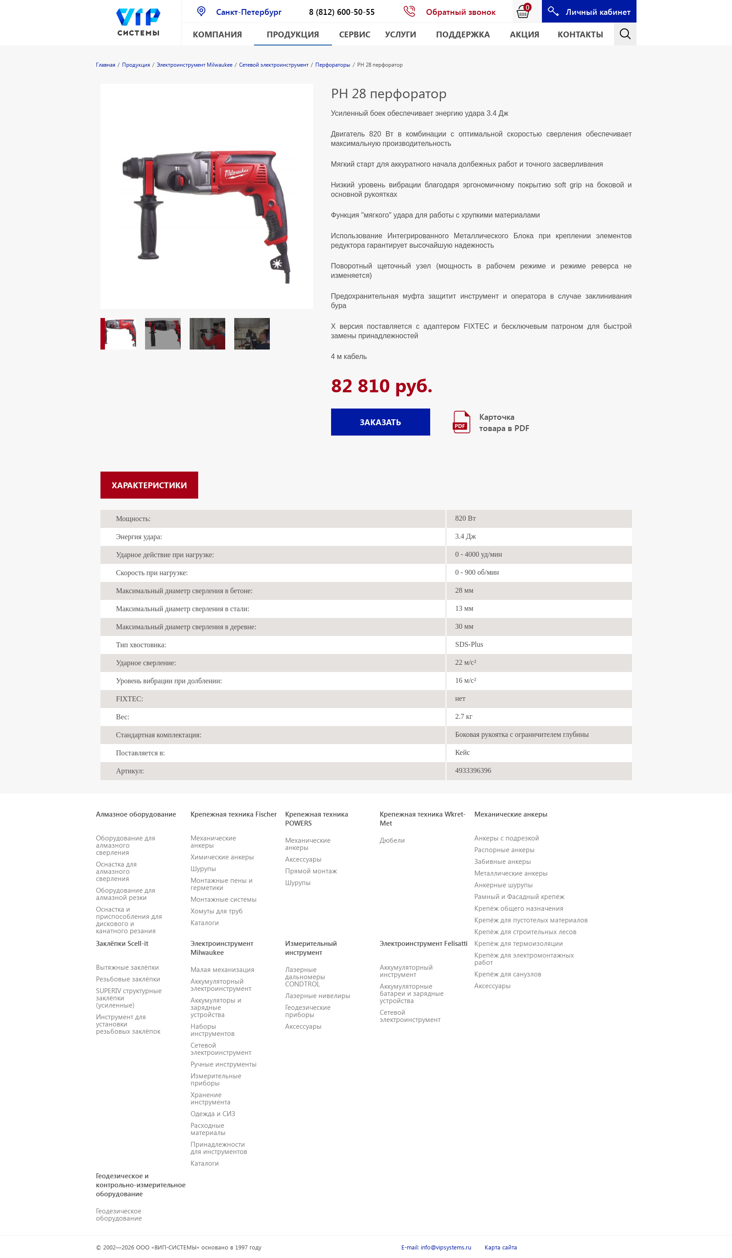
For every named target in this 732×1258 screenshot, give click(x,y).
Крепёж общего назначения (519, 908)
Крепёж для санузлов (507, 973)
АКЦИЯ (525, 34)
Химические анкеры (222, 856)
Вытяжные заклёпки (127, 967)
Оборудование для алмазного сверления (125, 845)
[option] (206, 205)
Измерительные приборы (216, 1079)
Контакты (580, 34)
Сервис (354, 34)
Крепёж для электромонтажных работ (524, 958)
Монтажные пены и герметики (222, 884)
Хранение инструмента (211, 1098)
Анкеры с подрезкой (506, 837)
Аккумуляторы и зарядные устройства (216, 1007)
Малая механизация (223, 969)
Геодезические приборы (308, 1011)
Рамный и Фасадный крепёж (519, 896)
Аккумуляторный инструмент (406, 971)
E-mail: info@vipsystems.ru (436, 1247)
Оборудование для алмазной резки (125, 894)
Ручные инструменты (224, 1063)
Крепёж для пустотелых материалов (531, 919)
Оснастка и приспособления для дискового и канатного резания (129, 919)
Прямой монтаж (311, 870)
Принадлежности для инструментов (219, 1148)
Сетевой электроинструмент (221, 1048)
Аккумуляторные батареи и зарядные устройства (412, 993)
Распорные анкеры (504, 849)
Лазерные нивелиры (317, 995)
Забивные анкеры (502, 861)
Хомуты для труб (217, 910)
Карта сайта (501, 1247)
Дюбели (392, 840)
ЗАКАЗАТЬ (380, 421)
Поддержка (463, 34)
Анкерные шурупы (503, 884)
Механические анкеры (213, 841)
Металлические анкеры (511, 872)
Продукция (293, 34)
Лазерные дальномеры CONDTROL (305, 976)
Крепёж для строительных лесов (525, 931)
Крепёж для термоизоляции (518, 943)
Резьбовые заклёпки (128, 978)
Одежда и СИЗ (213, 1113)
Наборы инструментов (213, 1030)
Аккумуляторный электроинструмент (221, 984)
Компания (217, 34)
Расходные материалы (208, 1129)
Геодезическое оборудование (119, 1214)
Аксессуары (303, 858)
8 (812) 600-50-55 (342, 11)
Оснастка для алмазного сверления (116, 871)
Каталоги (205, 922)
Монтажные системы (224, 899)
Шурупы (203, 868)
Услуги (400, 34)
